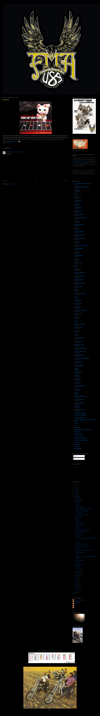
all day (76, 527)
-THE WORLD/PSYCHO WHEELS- (82, 183)
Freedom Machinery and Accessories (80, 161)
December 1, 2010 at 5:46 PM (17, 151)
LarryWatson (77, 446)
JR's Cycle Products (78, 341)
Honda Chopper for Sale (80, 531)
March (77, 586)
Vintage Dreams (78, 269)
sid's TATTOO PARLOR (79, 415)
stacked (76, 541)
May (77, 582)
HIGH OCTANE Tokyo (79, 324)
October (77, 571)
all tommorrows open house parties (82, 529)
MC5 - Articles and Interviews (81, 440)
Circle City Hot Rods (79, 403)
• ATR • (76, 296)
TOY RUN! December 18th (81, 544)
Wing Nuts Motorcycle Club (80, 396)
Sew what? (77, 562)
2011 (75, 494)
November (78, 500)
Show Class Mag (78, 303)
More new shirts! (78, 517)
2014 (75, 488)
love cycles (76, 241)
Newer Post (5, 181)
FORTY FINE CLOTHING (79, 600)
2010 (75, 496)
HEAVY (76, 265)
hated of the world (78, 327)
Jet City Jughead (76, 602)
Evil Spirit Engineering (79, 272)
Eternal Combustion (78, 365)
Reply (8, 155)
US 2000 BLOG (77, 200)
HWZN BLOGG (78, 197)
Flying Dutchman (78, 448)
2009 (75, 593)
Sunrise (76, 334)
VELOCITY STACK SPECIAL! (82, 510)
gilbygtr (76, 289)
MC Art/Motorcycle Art (79, 235)
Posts (75, 456)
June (77, 579)
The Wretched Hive (78, 399)
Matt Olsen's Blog (78, 313)
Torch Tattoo (77, 444)
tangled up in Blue (79, 506)
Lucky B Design (77, 255)
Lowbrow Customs (78, 435)
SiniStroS (76, 259)
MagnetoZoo (77, 204)
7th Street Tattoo (78, 433)
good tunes (6, 99)
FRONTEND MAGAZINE (80, 310)
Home (36, 181)
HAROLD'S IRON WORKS (80, 348)
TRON (76, 519)
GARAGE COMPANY (79, 337)
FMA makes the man (79, 560)
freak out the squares (79, 523)
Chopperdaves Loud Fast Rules (81, 245)
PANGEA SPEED (78, 207)
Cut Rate (76, 392)
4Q (75, 425)
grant (74, 605)
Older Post (66, 181)
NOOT (75, 193)
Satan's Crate (77, 431)
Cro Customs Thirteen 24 (80, 293)
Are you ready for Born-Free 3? (82, 515)
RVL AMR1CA (77, 379)
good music (10, 142)
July (77, 577)
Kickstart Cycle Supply (79, 283)
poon (74, 607)
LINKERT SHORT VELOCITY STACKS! (84, 550)
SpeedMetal (77, 375)
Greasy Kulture (77, 211)
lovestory (9, 151)
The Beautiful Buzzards (79, 409)
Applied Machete (78, 372)
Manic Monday (78, 564)
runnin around (78, 536)
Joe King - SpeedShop (79, 231)
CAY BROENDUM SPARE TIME (82, 187)
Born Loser (76, 228)
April (77, 584)
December (78, 498)
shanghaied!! (77, 406)
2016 (75, 484)
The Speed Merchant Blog (80, 413)
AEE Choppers (77, 190)
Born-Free (76, 221)
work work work (78, 534)
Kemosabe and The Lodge (80, 351)
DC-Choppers (77, 389)
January (77, 590)
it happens (77, 521)
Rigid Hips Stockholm (79, 276)
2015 (75, 486)
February (78, 588)
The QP (74, 603)
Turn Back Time (78, 568)
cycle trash (76, 442)
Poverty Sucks (77, 427)
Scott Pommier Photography (80, 438)
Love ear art (77, 252)
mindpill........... (77, 368)
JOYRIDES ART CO (79, 248)
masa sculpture (77, 307)
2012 (75, 492)
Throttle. (76, 423)
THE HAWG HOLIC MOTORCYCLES (83, 429)
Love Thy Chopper (78, 262)
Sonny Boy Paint (78, 361)
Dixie (75, 320)
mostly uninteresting (79, 355)
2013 (75, 490)
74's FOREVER (77, 382)
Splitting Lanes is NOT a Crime (82, 546)
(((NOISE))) (77, 331)
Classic (76, 554)
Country (77, 504)
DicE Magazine (77, 300)
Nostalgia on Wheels (78, 214)
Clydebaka (77, 566)
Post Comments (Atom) (14, 184)
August (77, 575)
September (78, 573)
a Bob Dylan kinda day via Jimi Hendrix (83, 508)
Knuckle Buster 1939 (79, 224)
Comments (76, 458)
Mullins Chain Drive (79, 279)
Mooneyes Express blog (79, 417)
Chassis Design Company (80, 217)
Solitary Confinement (79, 552)
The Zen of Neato (78, 286)
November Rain (78, 525)
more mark (77, 548)
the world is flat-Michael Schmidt (81, 358)
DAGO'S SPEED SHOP (79, 385)
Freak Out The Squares (79, 238)
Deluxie (76, 317)
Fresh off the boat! (79, 512)
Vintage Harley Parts (79, 344)
